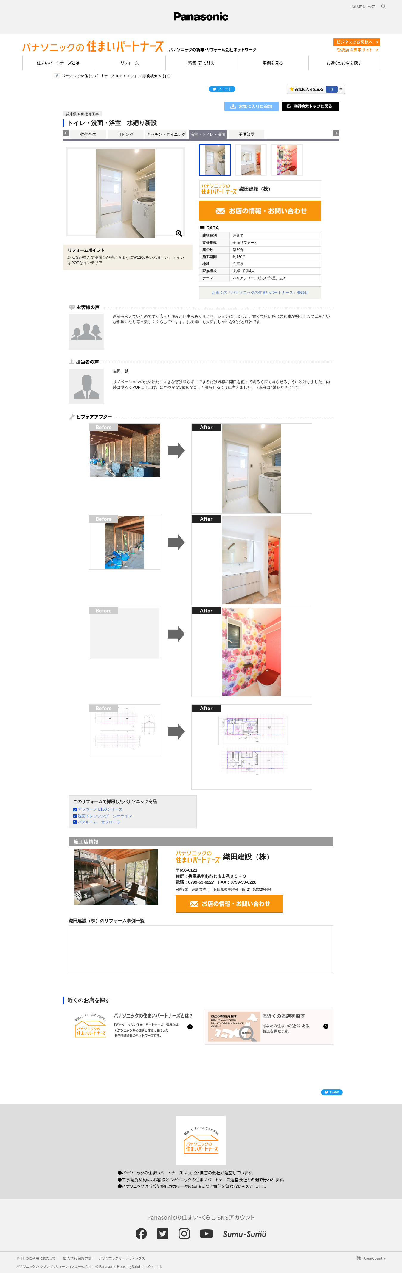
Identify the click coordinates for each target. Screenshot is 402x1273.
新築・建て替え (201, 63)
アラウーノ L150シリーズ (100, 809)
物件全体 (88, 134)
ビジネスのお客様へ (354, 42)
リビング (126, 134)
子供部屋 (246, 134)
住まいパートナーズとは (58, 63)
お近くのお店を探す (344, 63)
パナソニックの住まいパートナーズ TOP (92, 75)
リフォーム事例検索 (142, 75)
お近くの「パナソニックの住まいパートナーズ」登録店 (260, 292)
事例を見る (273, 63)
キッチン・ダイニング (166, 134)
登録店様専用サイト (354, 50)
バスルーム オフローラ (99, 822)
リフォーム (130, 63)
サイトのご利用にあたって (36, 1257)
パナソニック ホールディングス (122, 1257)
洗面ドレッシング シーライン (105, 816)
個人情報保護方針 (77, 1257)
